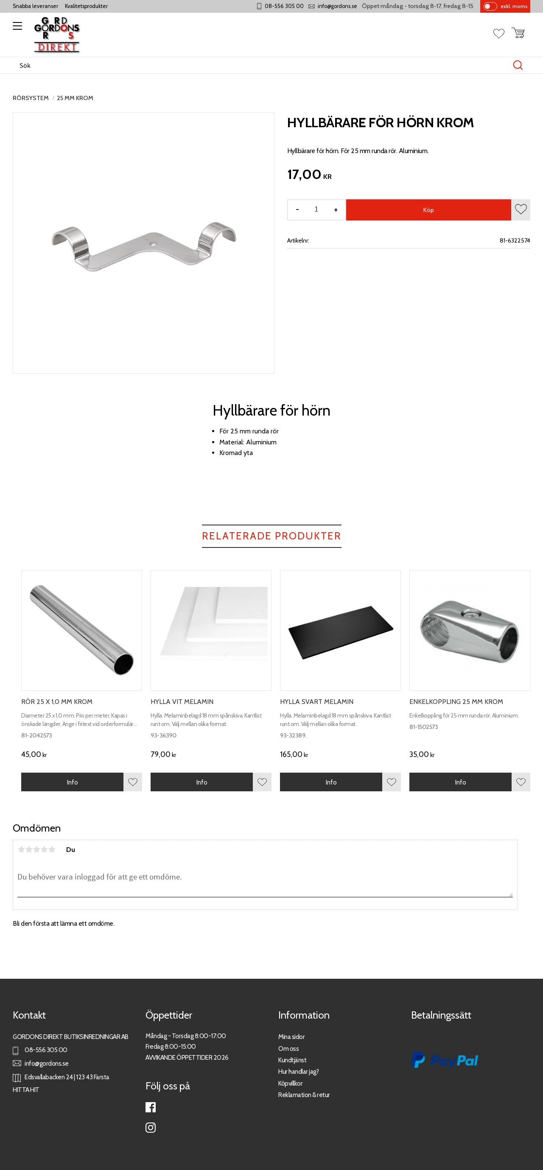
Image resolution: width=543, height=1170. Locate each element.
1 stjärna (21, 849)
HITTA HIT (26, 1090)
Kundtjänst (292, 1060)
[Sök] (518, 65)
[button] (15, 28)
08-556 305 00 (284, 6)
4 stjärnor (44, 849)
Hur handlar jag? (298, 1071)
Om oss (288, 1048)
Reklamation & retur (304, 1095)
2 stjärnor (29, 849)
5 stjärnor (52, 849)
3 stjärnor (36, 849)
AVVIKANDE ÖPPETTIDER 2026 (187, 1057)
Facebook (151, 1107)
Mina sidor (291, 1037)
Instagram (151, 1128)
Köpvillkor (290, 1083)
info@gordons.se (337, 6)
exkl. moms (514, 6)
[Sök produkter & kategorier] (262, 65)
